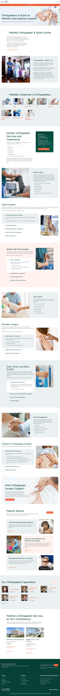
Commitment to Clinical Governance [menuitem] (46, 678)
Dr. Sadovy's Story (12, 567)
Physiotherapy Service (10, 499)
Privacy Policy (43, 668)
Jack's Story (11, 530)
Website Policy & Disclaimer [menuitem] (45, 682)
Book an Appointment (30, 4)
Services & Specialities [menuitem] (25, 680)
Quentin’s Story (28, 550)
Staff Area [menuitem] (3, 684)
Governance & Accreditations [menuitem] (49, 675)
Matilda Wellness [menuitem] (24, 684)
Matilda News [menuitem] (4, 680)
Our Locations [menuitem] (23, 678)
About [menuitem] (3, 675)
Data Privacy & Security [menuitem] (44, 680)
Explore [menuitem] (23, 675)
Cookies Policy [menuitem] (42, 684)
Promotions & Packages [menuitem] (6, 682)
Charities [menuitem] (3, 678)
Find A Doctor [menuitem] (23, 682)
